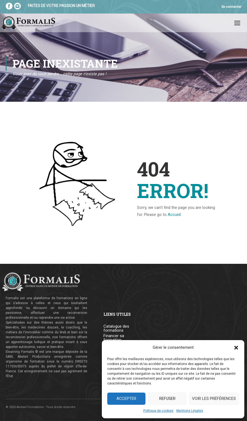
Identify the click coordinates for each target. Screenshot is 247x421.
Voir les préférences (214, 398)
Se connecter (231, 7)
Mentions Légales (189, 411)
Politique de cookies (158, 411)
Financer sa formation (113, 338)
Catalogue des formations (116, 328)
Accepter (126, 398)
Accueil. (174, 214)
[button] (236, 347)
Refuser (167, 398)
